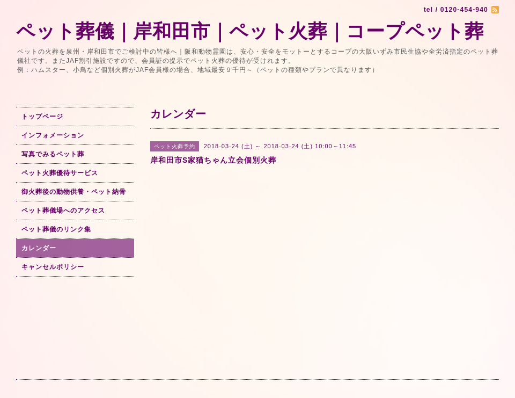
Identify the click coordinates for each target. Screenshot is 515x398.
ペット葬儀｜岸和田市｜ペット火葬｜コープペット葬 (250, 30)
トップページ (42, 116)
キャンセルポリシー (52, 267)
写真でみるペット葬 (52, 154)
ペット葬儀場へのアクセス (63, 210)
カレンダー (38, 248)
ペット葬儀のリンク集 (56, 229)
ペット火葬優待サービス (59, 173)
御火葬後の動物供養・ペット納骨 (73, 192)
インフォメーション (52, 135)
